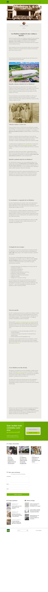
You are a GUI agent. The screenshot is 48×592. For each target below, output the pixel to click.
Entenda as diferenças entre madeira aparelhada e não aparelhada (17, 575)
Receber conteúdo (33, 492)
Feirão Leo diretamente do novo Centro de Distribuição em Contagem (35, 565)
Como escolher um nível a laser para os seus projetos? (17, 567)
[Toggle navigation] (40, 2)
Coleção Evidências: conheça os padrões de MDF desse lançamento (16, 582)
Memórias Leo (17, 383)
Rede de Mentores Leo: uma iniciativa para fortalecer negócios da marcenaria (34, 577)
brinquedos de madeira (27, 155)
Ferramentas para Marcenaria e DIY (15, 564)
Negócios (24, 28)
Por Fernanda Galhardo (24, 25)
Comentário (9, 536)
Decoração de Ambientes (16, 579)
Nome (8, 544)
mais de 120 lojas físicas (20, 423)
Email (8, 548)
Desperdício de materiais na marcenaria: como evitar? (36, 520)
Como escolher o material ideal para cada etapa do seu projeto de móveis (35, 571)
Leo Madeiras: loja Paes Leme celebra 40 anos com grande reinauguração (23, 520)
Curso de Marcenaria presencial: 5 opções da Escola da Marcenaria (12, 520)
